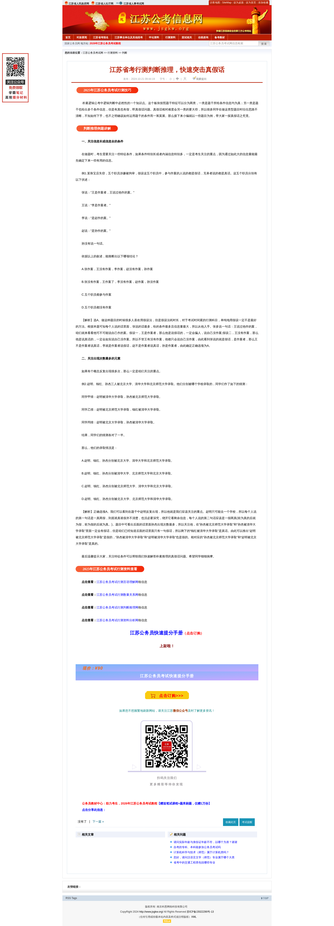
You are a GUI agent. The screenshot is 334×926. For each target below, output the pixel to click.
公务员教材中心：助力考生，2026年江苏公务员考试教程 (146, 803)
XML (194, 916)
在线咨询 (203, 37)
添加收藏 (263, 2)
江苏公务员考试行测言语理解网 (117, 582)
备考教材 (220, 37)
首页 (68, 37)
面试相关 (187, 37)
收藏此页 (231, 822)
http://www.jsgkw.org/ (151, 911)
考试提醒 (247, 822)
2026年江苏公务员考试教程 (105, 43)
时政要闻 (82, 37)
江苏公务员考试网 (93, 52)
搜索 (264, 43)
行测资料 (170, 37)
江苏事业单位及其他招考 (129, 37)
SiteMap (227, 2)
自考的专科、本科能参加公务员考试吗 (197, 847)
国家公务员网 (72, 43)
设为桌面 (238, 2)
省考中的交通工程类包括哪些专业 (194, 862)
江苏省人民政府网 (79, 3)
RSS (68, 898)
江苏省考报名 (100, 37)
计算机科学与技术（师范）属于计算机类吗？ (201, 852)
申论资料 (154, 37)
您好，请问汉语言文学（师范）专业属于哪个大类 (204, 857)
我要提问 (201, 78)
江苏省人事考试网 (134, 3)
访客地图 (215, 2)
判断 (124, 52)
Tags (74, 898)
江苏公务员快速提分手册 (156, 632)
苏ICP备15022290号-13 (200, 911)
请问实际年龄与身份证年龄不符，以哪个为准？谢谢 (205, 842)
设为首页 (251, 2)
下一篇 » (98, 821)
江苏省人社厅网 (104, 3)
